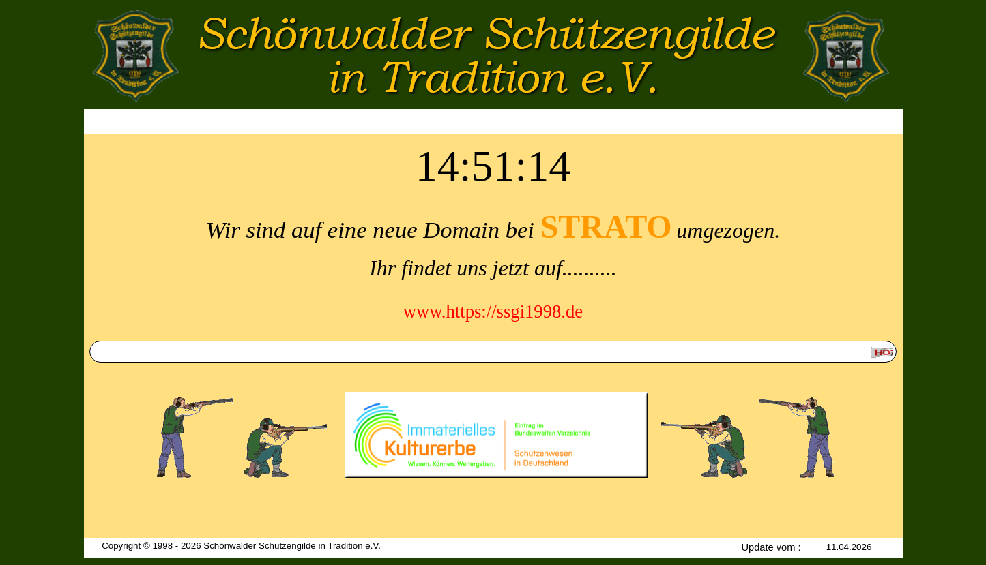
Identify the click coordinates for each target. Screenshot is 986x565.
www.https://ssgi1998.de (493, 311)
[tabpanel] (493, 263)
